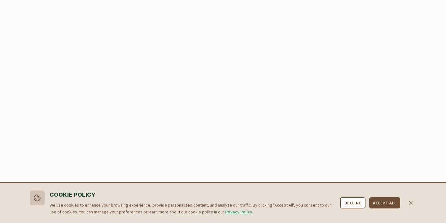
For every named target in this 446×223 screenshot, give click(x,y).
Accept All (385, 203)
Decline (352, 203)
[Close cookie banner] (410, 202)
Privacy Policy (238, 212)
